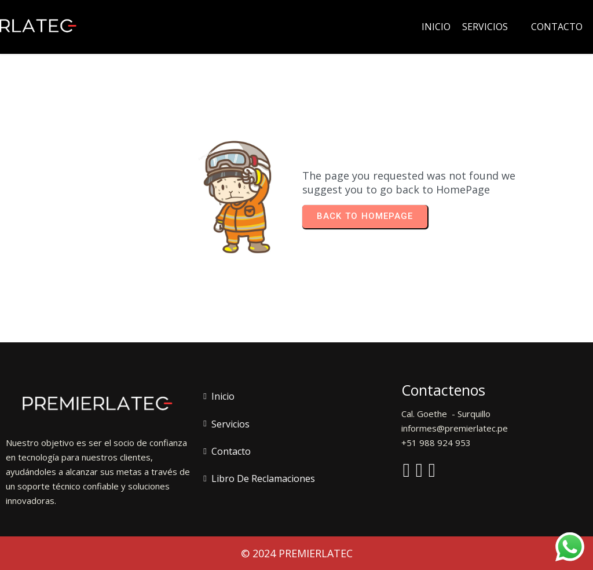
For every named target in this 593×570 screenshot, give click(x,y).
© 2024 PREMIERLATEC (297, 553)
